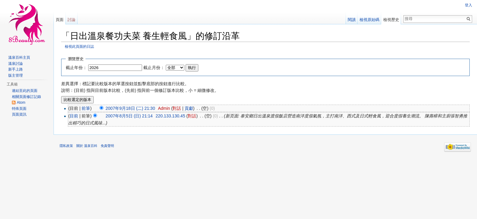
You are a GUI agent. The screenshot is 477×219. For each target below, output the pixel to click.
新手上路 (15, 69)
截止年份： (76, 67)
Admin (164, 108)
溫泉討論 (15, 63)
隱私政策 (66, 146)
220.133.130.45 (170, 115)
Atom (21, 102)
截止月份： (154, 67)
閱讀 (352, 19)
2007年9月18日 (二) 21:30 (130, 108)
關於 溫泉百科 (86, 146)
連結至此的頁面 (24, 91)
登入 (468, 5)
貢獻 (189, 108)
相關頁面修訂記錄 (26, 97)
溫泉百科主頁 (19, 57)
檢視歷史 (391, 19)
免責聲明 (107, 146)
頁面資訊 (19, 114)
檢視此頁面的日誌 (79, 46)
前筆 (86, 108)
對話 (176, 108)
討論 (71, 19)
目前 (74, 115)
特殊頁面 (19, 108)
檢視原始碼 (369, 19)
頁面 (60, 19)
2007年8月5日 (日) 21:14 (129, 115)
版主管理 (15, 75)
